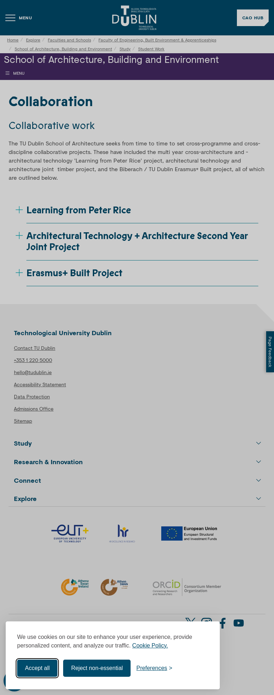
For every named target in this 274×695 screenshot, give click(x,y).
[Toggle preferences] (154, 668)
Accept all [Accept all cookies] (37, 668)
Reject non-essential (97, 668)
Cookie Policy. (150, 645)
